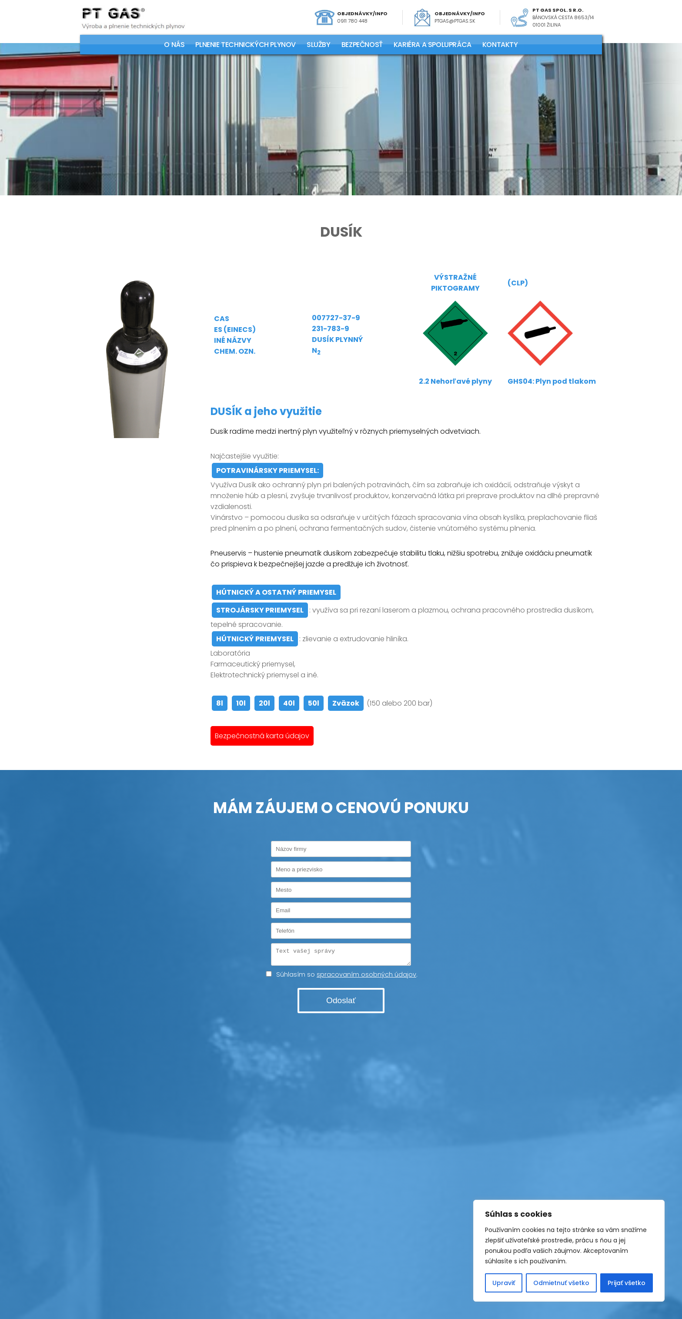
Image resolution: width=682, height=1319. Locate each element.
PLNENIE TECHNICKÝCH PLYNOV (245, 45)
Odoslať (341, 1003)
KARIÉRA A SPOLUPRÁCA (432, 45)
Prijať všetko (626, 1283)
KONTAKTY (500, 45)
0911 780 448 (352, 20)
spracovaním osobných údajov (366, 977)
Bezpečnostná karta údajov (262, 736)
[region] (569, 1251)
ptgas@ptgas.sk (455, 20)
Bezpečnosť (362, 45)
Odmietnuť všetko (561, 1283)
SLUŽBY (319, 45)
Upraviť (503, 1283)
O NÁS (174, 45)
